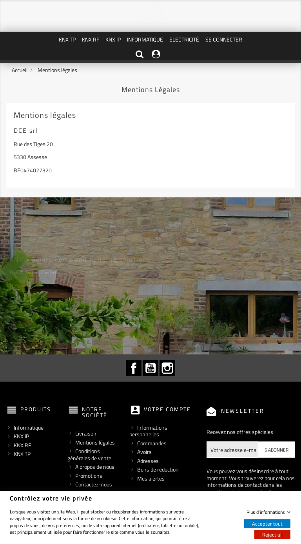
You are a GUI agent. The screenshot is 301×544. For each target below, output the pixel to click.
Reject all (272, 535)
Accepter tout (267, 524)
